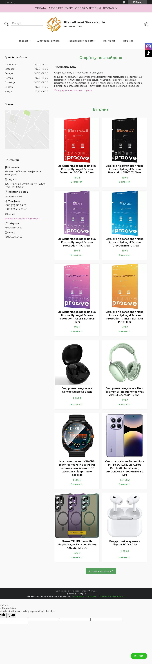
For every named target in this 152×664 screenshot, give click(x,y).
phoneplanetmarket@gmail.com (22, 218)
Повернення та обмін (81, 40)
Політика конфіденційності (112, 596)
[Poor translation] (11, 615)
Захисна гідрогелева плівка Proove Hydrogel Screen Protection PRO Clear (77, 242)
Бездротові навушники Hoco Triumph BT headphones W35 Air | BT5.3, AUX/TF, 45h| (124, 392)
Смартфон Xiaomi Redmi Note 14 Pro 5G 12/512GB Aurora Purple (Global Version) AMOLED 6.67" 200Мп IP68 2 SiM (124, 468)
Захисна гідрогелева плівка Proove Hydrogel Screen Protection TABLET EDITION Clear (77, 317)
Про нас (128, 40)
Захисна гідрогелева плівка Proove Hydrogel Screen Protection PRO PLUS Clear (77, 169)
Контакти (109, 40)
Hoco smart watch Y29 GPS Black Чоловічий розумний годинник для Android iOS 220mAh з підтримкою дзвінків (77, 468)
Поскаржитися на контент (84, 596)
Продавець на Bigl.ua (76, 593)
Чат (138, 656)
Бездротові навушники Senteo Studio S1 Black (76, 390)
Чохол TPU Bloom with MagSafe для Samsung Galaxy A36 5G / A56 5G (77, 544)
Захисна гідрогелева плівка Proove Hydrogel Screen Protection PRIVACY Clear (124, 169)
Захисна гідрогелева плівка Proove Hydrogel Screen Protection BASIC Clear (124, 242)
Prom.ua (92, 591)
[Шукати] (6, 24)
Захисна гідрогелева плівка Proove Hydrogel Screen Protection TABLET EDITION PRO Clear (124, 317)
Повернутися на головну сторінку (73, 90)
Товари (23, 40)
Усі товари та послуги (99, 571)
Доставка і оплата (48, 40)
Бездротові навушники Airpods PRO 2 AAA (124, 543)
